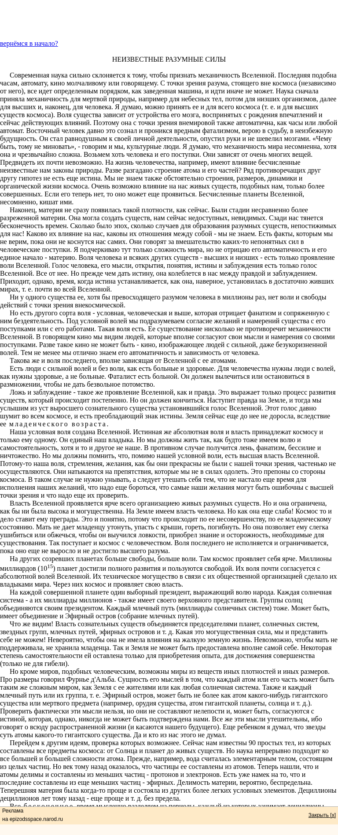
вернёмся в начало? (29, 43)
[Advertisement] (169, 20)
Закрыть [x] (322, 815)
